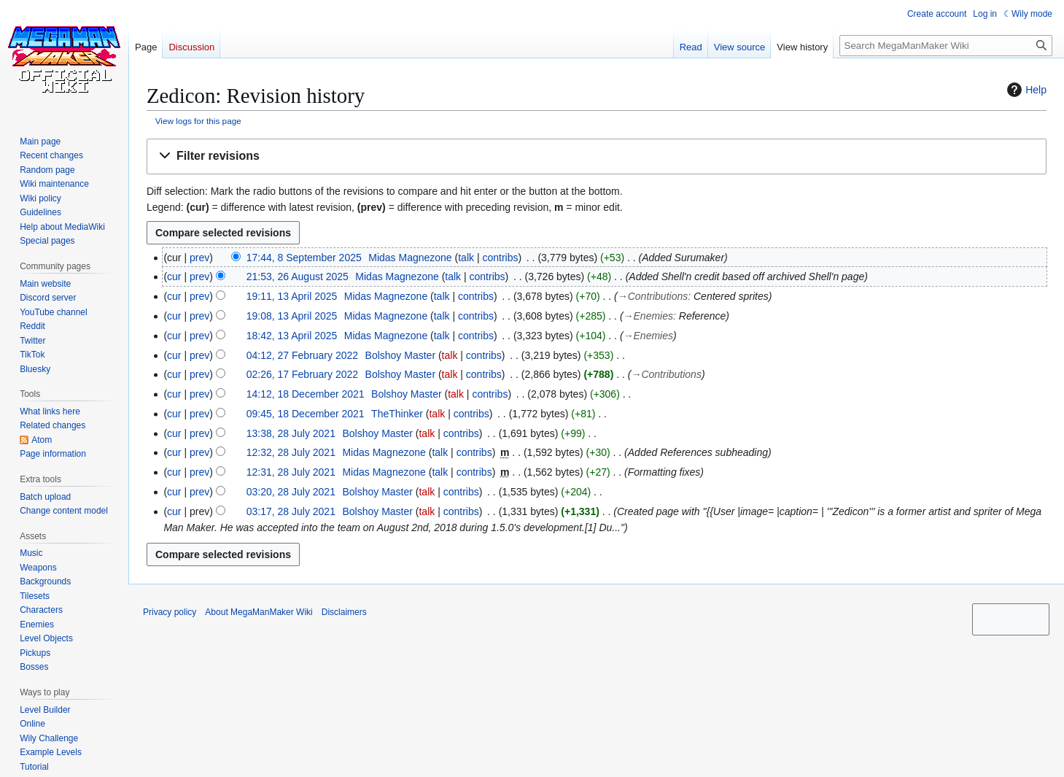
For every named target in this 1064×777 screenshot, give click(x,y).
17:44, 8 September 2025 (304, 257)
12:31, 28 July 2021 (290, 472)
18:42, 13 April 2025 (292, 335)
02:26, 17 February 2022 (302, 374)
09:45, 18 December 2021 (305, 414)
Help (1024, 89)
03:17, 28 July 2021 (290, 511)
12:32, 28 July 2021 (290, 452)
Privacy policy (169, 612)
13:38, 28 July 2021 (290, 433)
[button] (596, 156)
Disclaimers (344, 612)
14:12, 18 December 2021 (305, 394)
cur (174, 276)
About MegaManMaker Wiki (258, 612)
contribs (500, 257)
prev (199, 257)
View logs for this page (198, 120)
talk (466, 257)
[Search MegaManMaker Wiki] (945, 45)
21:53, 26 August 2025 (297, 276)
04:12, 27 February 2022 (302, 355)
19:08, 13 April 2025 (292, 316)
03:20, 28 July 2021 (290, 492)
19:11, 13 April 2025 (292, 296)
